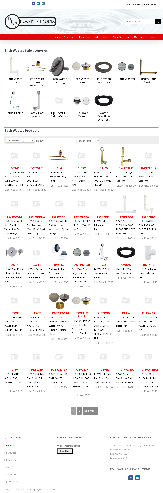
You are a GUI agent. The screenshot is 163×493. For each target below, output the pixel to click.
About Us (10, 467)
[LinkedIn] (137, 477)
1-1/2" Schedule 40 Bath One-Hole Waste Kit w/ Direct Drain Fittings (14, 214)
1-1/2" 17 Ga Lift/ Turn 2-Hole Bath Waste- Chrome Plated (81, 166)
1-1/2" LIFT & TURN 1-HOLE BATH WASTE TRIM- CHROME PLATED (37, 311)
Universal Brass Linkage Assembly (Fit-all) (59, 164)
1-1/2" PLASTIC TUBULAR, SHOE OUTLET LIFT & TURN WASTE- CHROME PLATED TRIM (104, 315)
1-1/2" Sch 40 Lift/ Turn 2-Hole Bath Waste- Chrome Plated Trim (37, 367)
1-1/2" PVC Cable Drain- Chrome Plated (104, 261)
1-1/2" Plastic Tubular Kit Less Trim (104, 212)
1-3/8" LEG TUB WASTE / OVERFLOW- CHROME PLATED (37, 166)
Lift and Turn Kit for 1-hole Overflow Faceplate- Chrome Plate (14, 263)
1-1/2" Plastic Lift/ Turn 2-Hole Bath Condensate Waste (104, 365)
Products (10, 445)
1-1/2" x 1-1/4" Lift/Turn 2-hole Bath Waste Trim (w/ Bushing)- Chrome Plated (59, 313)
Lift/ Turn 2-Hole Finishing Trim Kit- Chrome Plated (37, 261)
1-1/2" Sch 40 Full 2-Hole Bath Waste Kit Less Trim (81, 212)
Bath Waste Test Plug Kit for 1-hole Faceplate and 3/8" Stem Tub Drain (81, 263)
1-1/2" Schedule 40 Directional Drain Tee (148, 261)
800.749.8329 (121, 453)
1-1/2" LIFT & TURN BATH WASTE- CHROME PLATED (59, 365)
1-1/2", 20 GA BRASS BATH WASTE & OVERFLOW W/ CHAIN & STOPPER (14, 166)
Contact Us (11, 474)
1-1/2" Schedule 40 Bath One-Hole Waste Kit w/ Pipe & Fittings (59, 214)
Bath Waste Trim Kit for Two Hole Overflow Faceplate (59, 261)
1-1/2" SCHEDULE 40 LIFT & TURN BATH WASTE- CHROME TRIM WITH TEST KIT (81, 369)
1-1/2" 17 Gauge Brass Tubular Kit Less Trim (148, 164)
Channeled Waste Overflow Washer (126, 259)
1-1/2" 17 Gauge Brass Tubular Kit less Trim (126, 164)
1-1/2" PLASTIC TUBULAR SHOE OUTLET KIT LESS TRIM (148, 214)
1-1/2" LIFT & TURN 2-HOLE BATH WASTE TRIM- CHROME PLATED (14, 311)
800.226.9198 (123, 449)
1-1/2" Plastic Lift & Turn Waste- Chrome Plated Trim (126, 309)
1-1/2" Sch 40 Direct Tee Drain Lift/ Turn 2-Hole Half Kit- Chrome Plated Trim (148, 367)
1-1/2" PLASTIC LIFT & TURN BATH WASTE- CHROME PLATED (148, 311)
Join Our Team (13, 481)
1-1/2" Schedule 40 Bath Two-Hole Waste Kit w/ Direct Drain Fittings (37, 214)
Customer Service (124, 457)
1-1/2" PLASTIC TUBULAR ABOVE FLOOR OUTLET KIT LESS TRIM (126, 214)
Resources (11, 452)
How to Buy (11, 460)
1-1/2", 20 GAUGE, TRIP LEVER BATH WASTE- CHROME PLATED (104, 166)
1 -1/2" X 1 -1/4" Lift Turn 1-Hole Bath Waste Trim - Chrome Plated (81, 312)
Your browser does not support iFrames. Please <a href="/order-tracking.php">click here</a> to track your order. (81, 455)
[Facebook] (130, 477)
